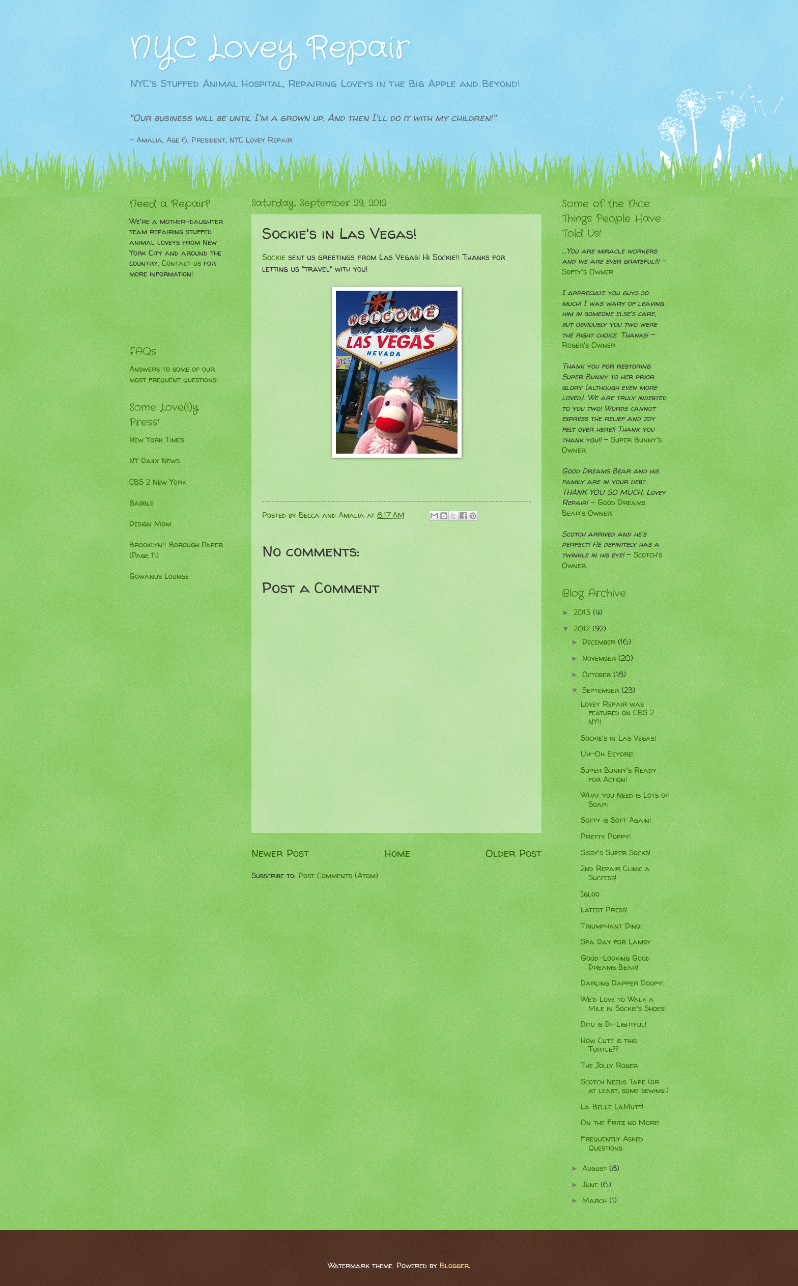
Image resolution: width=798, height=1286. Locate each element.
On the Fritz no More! (620, 1122)
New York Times (156, 440)
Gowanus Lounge (159, 576)
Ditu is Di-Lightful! (614, 1024)
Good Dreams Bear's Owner (603, 507)
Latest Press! (604, 910)
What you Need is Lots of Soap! (625, 799)
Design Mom (150, 524)
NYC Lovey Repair (269, 48)
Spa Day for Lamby (616, 942)
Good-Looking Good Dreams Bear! (615, 962)
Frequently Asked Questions (612, 1143)
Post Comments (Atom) (338, 876)
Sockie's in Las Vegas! (619, 738)
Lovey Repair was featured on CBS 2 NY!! (617, 713)
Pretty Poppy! (606, 836)
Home (397, 853)
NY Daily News (154, 461)
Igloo (590, 894)
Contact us (181, 263)
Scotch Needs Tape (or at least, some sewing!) (625, 1086)
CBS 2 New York (157, 482)
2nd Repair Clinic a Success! (615, 873)
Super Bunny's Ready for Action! (619, 775)
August (595, 1168)
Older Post (514, 853)
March (595, 1200)
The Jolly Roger (609, 1065)
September (601, 690)
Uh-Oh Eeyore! (607, 754)
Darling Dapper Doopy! (622, 983)
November (600, 658)
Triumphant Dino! (611, 926)
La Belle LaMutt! (612, 1107)
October (597, 674)
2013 (583, 612)
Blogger (454, 1266)
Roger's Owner (588, 345)
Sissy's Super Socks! (616, 853)
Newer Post (280, 853)
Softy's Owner (587, 272)
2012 (583, 629)
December (600, 642)
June (591, 1185)
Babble (141, 503)
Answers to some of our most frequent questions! (173, 374)
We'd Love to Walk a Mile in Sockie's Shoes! (623, 1004)
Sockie (274, 257)
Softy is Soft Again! (616, 820)
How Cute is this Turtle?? (609, 1045)
